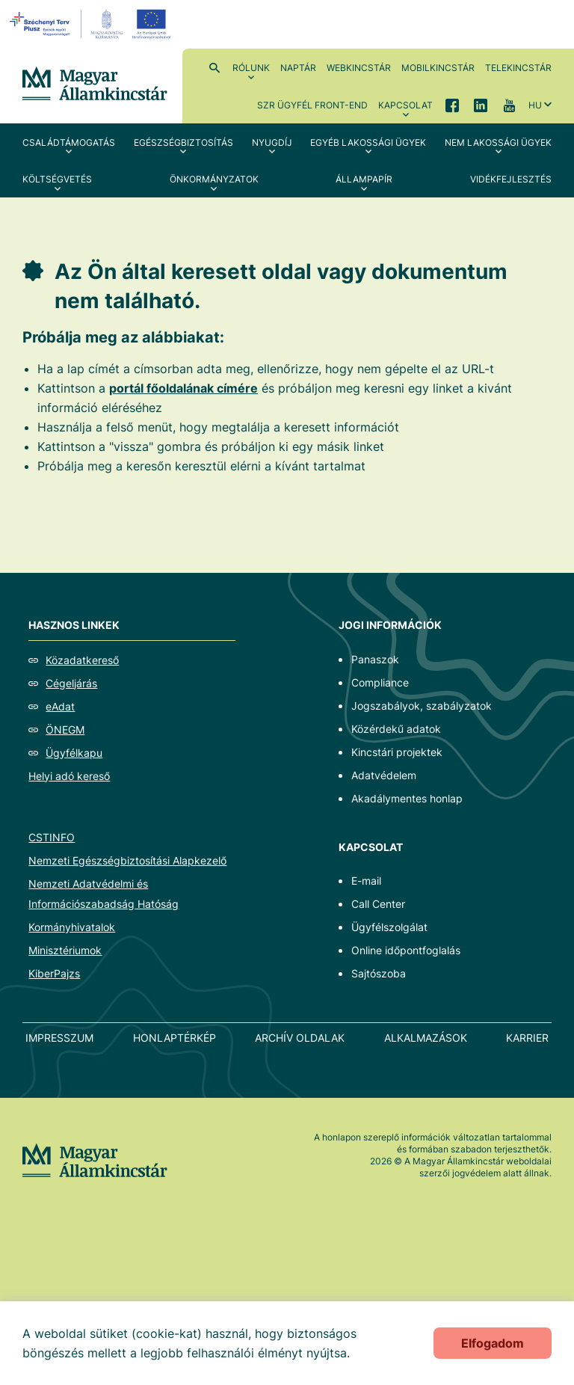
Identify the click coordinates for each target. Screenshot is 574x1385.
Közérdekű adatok (396, 728)
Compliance (380, 682)
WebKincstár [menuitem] (359, 67)
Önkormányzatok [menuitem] (214, 179)
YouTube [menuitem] (509, 104)
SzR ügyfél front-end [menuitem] (312, 105)
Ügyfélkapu (74, 752)
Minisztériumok (65, 950)
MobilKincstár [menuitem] (438, 67)
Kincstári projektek (396, 752)
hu (535, 105)
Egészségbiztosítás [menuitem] (183, 142)
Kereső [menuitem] (214, 67)
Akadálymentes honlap (407, 798)
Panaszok (375, 659)
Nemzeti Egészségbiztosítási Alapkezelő (127, 860)
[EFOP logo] (92, 24)
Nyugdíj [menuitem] (272, 142)
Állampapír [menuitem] (364, 179)
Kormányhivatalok (71, 927)
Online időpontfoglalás (405, 950)
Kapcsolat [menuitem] (405, 105)
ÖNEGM (65, 729)
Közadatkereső (82, 660)
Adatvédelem (383, 775)
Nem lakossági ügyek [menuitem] (498, 142)
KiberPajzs (54, 973)
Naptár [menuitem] (298, 67)
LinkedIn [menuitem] (480, 104)
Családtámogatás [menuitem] (68, 142)
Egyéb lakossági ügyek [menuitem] (368, 142)
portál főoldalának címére (183, 388)
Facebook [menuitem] (452, 104)
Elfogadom (492, 1343)
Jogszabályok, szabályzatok (421, 705)
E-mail (366, 880)
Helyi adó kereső (69, 776)
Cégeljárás (71, 683)
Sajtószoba (378, 973)
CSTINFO (51, 837)
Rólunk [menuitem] (251, 67)
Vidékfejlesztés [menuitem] (511, 179)
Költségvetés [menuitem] (57, 179)
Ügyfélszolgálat (389, 927)
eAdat (60, 706)
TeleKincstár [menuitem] (518, 67)
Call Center (378, 903)
